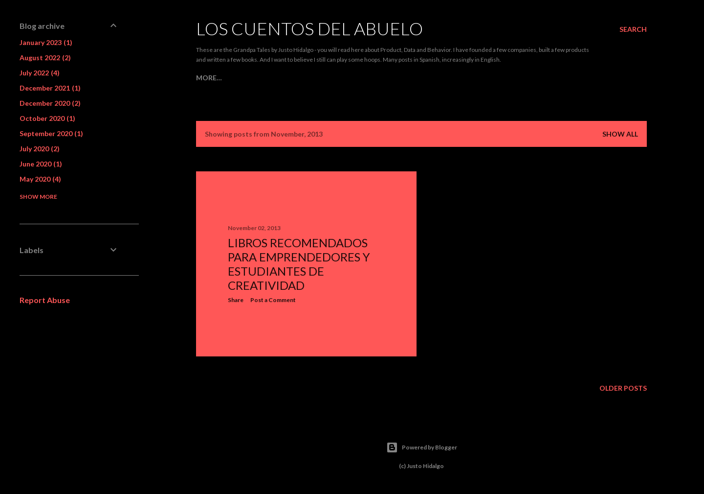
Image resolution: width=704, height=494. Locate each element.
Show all (620, 134)
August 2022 (45, 57)
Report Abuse (45, 300)
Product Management (266, 77)
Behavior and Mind (375, 77)
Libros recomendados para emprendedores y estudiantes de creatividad (299, 263)
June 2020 (41, 164)
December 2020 (50, 103)
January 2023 (46, 42)
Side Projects (484, 77)
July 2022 (40, 73)
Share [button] (235, 300)
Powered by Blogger (421, 447)
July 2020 (40, 148)
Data (324, 77)
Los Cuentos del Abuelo (309, 28)
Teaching (435, 77)
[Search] (633, 29)
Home (207, 77)
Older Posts (623, 388)
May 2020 (40, 179)
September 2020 (51, 133)
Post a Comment (273, 300)
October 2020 (47, 118)
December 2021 (50, 88)
